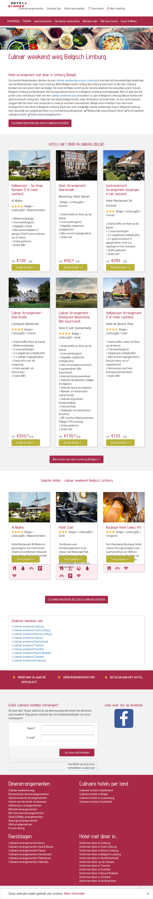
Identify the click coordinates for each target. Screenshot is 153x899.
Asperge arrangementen (23, 821)
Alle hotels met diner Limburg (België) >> (76, 459)
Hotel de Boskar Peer (120, 324)
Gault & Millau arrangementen (26, 817)
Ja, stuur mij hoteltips (76, 753)
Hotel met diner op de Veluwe (96, 862)
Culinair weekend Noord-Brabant (32, 653)
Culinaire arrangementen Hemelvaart (30, 854)
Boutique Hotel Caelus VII (123, 527)
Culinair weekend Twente (28, 645)
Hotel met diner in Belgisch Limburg (100, 854)
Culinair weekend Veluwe (28, 638)
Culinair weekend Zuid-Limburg (31, 630)
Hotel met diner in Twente (94, 866)
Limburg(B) (18, 210)
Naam (30, 728)
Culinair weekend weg (21, 790)
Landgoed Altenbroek (25, 324)
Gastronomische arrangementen (28, 798)
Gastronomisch (43, 21)
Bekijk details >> (25, 267)
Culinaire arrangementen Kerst (26, 843)
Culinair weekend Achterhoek (30, 642)
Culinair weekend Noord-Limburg (32, 634)
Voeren (63, 206)
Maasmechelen (36, 210)
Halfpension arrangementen (25, 806)
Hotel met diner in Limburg (94, 843)
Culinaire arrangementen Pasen (27, 851)
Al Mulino (17, 201)
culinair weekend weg (64, 96)
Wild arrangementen (20, 825)
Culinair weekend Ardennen (29, 661)
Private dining (17, 828)
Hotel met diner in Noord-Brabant (98, 873)
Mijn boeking (116, 8)
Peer (124, 333)
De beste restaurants (67, 21)
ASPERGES (13, 21)
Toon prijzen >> (25, 559)
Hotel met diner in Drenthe (94, 870)
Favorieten (96, 8)
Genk (78, 338)
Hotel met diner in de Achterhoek (98, 858)
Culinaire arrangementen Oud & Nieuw (31, 847)
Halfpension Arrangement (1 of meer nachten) (123, 315)
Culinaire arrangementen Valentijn (28, 862)
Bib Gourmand (109, 21)
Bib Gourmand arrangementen (26, 813)
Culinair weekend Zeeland (28, 657)
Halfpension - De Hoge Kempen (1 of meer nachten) (27, 189)
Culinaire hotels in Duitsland (95, 802)
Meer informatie (74, 893)
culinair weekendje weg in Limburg (76, 81)
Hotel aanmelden (74, 8)
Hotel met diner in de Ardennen (97, 881)
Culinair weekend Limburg (28, 627)
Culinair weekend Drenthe (28, 649)
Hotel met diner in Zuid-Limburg (98, 847)
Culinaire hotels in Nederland (96, 790)
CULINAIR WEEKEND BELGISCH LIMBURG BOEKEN (40, 123)
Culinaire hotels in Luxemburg (96, 798)
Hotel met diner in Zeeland (94, 877)
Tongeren (112, 536)
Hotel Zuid (66, 527)
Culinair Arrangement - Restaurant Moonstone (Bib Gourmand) (75, 317)
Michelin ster (90, 21)
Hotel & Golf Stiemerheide (75, 328)
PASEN (27, 21)
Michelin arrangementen (23, 809)
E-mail (30, 738)
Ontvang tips (54, 8)
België (28, 206)
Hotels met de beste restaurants (28, 802)
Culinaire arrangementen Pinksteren (30, 858)
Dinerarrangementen (31, 8)
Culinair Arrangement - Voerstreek (27, 315)
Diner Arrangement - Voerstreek (73, 187)
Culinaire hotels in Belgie (93, 794)
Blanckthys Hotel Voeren (74, 196)
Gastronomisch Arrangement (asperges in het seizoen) (122, 189)
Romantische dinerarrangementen (29, 794)
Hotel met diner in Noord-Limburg (99, 851)
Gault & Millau (129, 21)
